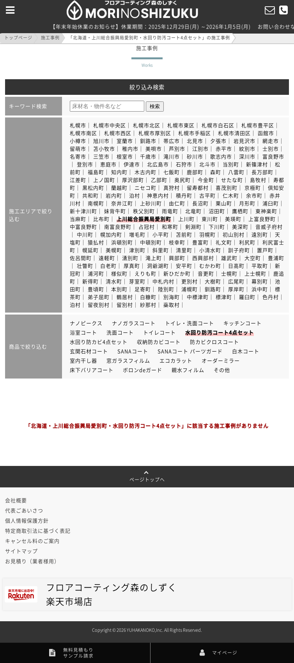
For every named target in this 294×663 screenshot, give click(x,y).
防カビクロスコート (214, 341)
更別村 (189, 281)
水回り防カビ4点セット (99, 341)
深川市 (247, 156)
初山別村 (233, 234)
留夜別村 (99, 304)
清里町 (184, 250)
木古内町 (145, 172)
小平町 (160, 234)
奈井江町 (122, 203)
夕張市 (218, 140)
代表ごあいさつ (24, 510)
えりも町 (145, 273)
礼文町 (224, 242)
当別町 (231, 164)
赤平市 (224, 148)
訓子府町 (239, 250)
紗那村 (148, 304)
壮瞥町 (85, 265)
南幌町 (96, 203)
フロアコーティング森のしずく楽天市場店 (91, 594)
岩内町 (114, 195)
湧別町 (130, 257)
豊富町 (200, 242)
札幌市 (78, 125)
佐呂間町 (81, 257)
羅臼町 (247, 296)
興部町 (177, 257)
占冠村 (146, 226)
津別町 (137, 250)
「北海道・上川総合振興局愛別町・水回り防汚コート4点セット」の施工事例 (149, 37)
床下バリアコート (91, 369)
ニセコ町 (145, 187)
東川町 (210, 218)
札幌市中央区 (109, 125)
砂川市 (195, 156)
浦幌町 (189, 289)
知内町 (119, 172)
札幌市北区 (146, 125)
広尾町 (236, 281)
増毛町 (137, 234)
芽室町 (137, 281)
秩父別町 (144, 211)
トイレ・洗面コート (189, 323)
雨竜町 (170, 211)
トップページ (18, 37)
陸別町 (166, 289)
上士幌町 (255, 273)
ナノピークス (86, 323)
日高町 (236, 265)
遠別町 (259, 234)
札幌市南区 (83, 133)
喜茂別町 (226, 187)
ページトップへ (147, 477)
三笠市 (101, 156)
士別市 (270, 148)
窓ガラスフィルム (128, 360)
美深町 (240, 226)
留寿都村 (198, 187)
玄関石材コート (89, 351)
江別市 (200, 148)
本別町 (119, 289)
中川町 (85, 234)
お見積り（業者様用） (32, 561)
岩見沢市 (244, 140)
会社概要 (16, 500)
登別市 (85, 164)
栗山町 (224, 203)
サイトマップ (21, 551)
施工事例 (50, 37)
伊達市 (132, 164)
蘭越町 (119, 187)
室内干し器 (83, 360)
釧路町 (213, 289)
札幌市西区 (117, 133)
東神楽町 (266, 211)
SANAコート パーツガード (190, 351)
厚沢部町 (133, 179)
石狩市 (184, 164)
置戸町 (265, 250)
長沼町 (200, 203)
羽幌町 (207, 234)
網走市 (270, 140)
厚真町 (132, 265)
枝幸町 (177, 242)
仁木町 (231, 195)
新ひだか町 (177, 273)
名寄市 (78, 156)
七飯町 (171, 172)
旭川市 (101, 140)
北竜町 (193, 211)
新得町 (90, 281)
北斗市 (207, 164)
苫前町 (184, 234)
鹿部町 (195, 172)
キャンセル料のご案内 (32, 540)
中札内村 (163, 281)
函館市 (266, 133)
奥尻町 (182, 179)
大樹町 (213, 281)
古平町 (207, 195)
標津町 (224, 296)
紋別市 (247, 148)
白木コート (245, 351)
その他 (222, 369)
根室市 (125, 156)
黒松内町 (93, 187)
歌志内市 (221, 156)
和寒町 (170, 226)
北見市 (195, 140)
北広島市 (158, 164)
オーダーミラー (221, 360)
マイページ (219, 652)
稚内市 (130, 148)
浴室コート (83, 332)
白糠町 (148, 296)
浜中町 (259, 289)
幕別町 (259, 281)
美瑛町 (233, 218)
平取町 (259, 265)
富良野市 (273, 156)
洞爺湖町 (158, 265)
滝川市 (171, 156)
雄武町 (229, 257)
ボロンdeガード (142, 369)
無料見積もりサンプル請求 (71, 652)
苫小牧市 (104, 148)
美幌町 (114, 250)
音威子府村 (269, 226)
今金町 (206, 179)
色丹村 (270, 296)
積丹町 (184, 195)
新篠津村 (257, 164)
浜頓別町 (122, 242)
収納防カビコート (159, 341)
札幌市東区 (181, 125)
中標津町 (198, 296)
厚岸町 (236, 289)
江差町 (78, 179)
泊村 (134, 195)
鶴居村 (125, 296)
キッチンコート (242, 323)
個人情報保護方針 (27, 520)
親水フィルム (188, 369)
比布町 (101, 218)
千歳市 (148, 156)
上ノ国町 (104, 179)
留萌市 (78, 148)
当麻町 (78, 218)
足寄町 (143, 289)
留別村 (125, 304)
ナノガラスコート (134, 323)
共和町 (90, 195)
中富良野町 (83, 226)
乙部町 (159, 179)
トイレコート (159, 332)
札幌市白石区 (218, 125)
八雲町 (236, 172)
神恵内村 (158, 195)
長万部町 (262, 172)
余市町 (254, 195)
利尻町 (247, 242)
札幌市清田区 (234, 133)
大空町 (252, 257)
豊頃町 (96, 289)
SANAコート (132, 351)
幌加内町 (111, 234)
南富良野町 (117, 226)
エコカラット (175, 360)
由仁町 (177, 203)
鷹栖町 (240, 211)
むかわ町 (210, 265)
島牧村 (258, 179)
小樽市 (78, 140)
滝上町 (153, 257)
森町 (215, 172)
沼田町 (217, 211)
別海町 (171, 296)
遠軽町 (107, 257)
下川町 (217, 226)
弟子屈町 (99, 296)
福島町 (96, 172)
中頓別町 (151, 242)
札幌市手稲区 (194, 133)
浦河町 (96, 273)
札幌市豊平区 (257, 125)
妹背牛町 (115, 211)
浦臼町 (270, 203)
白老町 (108, 265)
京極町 (252, 187)
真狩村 (171, 187)
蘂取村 (171, 304)
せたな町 (232, 179)
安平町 (184, 265)
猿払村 (96, 242)
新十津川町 (83, 211)
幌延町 (90, 250)
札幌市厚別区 (154, 133)
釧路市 (148, 140)
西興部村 (203, 257)
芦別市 (177, 148)
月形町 (247, 203)
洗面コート (120, 332)
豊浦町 (276, 257)
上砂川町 (151, 203)
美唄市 (153, 148)
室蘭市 (125, 140)
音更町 (206, 273)
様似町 (119, 273)
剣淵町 (193, 226)
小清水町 (210, 250)
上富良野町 (262, 218)
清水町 (114, 281)
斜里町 (160, 250)
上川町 (186, 218)
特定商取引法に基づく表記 (38, 530)
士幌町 (229, 273)
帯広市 (171, 140)
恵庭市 (108, 164)
